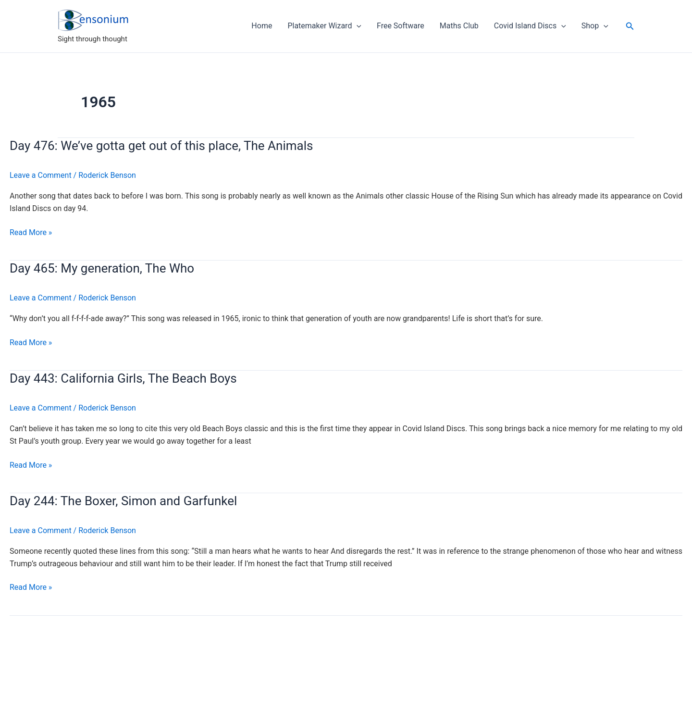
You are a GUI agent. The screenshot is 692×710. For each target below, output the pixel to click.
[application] (356, 26)
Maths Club (459, 25)
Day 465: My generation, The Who (102, 268)
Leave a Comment (41, 175)
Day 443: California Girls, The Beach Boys (123, 378)
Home (261, 25)
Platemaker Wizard (324, 26)
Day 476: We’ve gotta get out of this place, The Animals (161, 145)
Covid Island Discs (530, 26)
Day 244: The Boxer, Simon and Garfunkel (123, 501)
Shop (594, 26)
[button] (630, 26)
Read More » (31, 232)
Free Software (400, 25)
